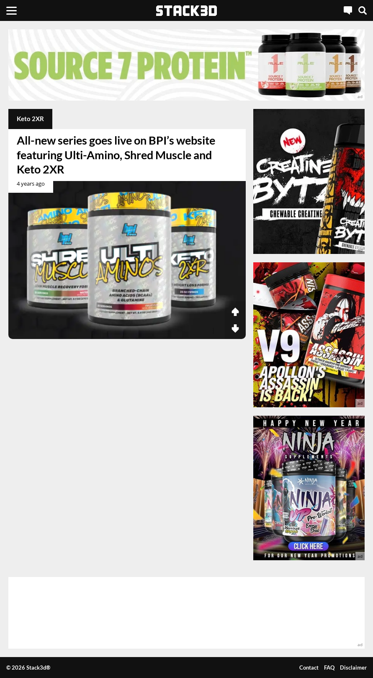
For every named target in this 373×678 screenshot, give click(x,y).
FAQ (329, 667)
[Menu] (11, 10)
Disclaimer (353, 667)
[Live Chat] (348, 10)
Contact (309, 667)
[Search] (362, 10)
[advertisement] (186, 65)
